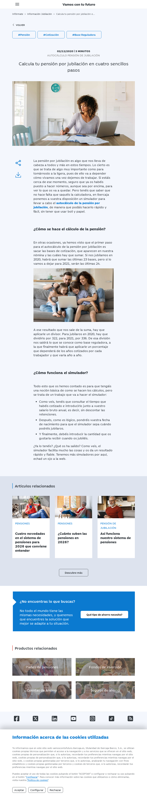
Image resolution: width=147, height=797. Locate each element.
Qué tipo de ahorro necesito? (104, 613)
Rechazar (55, 790)
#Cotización (51, 34)
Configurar (32, 776)
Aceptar (19, 790)
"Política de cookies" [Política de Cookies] (37, 780)
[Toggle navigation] (17, 4)
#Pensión (24, 34)
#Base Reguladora (84, 34)
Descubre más (73, 571)
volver (18, 24)
